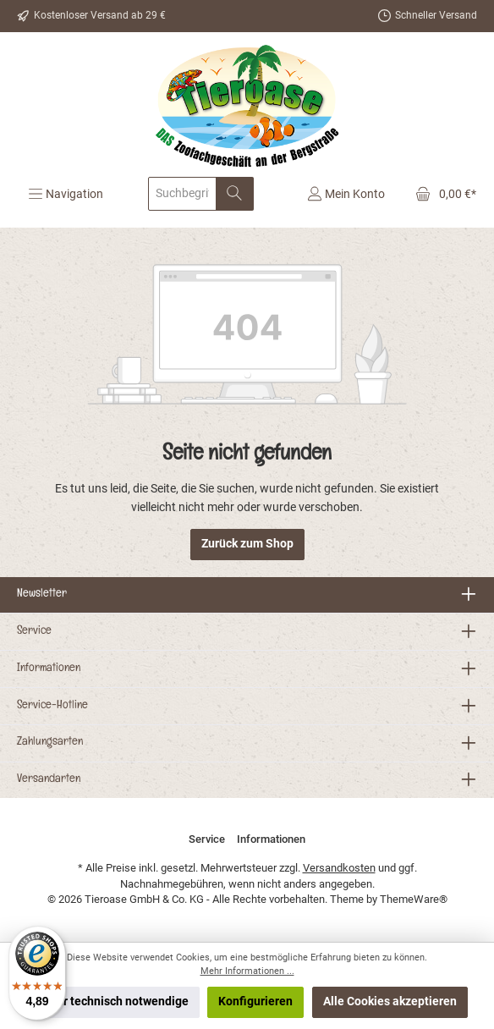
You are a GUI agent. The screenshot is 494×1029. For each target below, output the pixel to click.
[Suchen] (235, 194)
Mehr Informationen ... (247, 971)
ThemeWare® (413, 899)
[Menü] (65, 194)
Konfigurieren (255, 1001)
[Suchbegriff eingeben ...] (182, 194)
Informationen (48, 669)
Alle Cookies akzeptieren (390, 1001)
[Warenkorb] (440, 194)
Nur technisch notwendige (118, 1001)
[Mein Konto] (346, 194)
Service (34, 632)
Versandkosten (339, 867)
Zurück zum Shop (247, 544)
